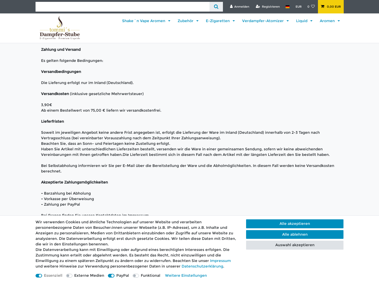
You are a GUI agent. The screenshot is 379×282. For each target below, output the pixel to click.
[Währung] (298, 6)
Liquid (302, 20)
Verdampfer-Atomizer (263, 20)
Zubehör (186, 20)
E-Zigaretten (218, 20)
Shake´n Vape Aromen (144, 20)
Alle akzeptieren (295, 223)
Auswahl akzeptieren (295, 245)
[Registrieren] (268, 6)
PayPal (122, 275)
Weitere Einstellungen (186, 275)
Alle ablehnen (295, 234)
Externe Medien (89, 275)
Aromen (328, 20)
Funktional (150, 275)
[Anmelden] (239, 6)
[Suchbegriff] (123, 7)
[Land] (287, 6)
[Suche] (216, 7)
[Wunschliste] (311, 6)
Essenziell (53, 275)
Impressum (220, 260)
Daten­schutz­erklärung (202, 266)
